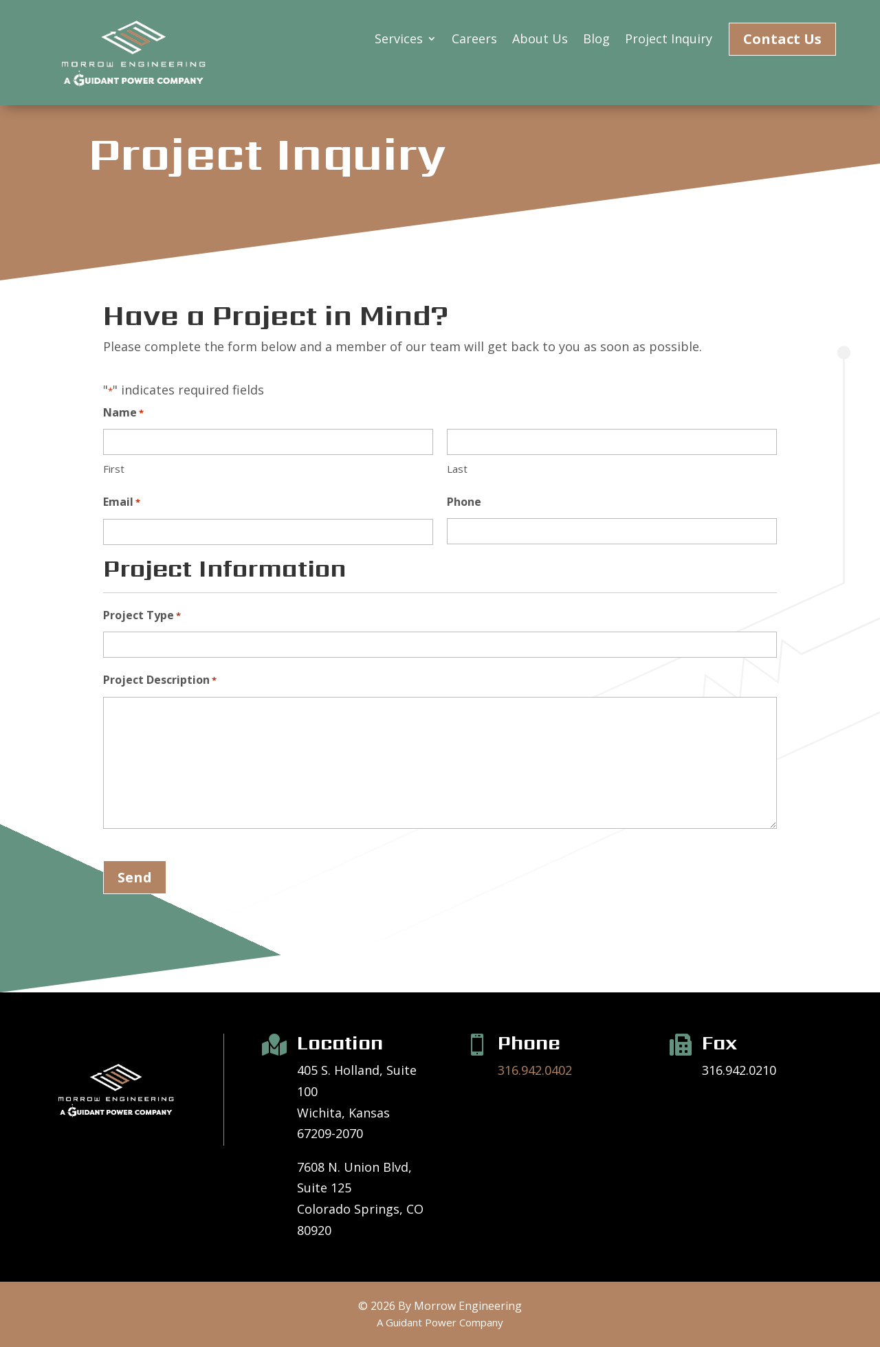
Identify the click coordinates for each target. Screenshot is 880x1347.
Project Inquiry (668, 40)
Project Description (160, 680)
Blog (596, 40)
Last (457, 469)
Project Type (142, 616)
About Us (540, 40)
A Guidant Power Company (440, 1322)
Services (399, 40)
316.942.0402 (535, 1070)
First (113, 469)
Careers (474, 40)
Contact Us (782, 39)
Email (121, 502)
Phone (464, 501)
